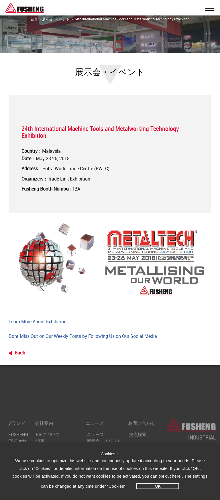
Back (20, 353)
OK (158, 486)
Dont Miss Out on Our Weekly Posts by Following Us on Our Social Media (83, 336)
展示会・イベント (56, 19)
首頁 (34, 19)
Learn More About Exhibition (37, 321)
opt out (164, 476)
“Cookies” (43, 468)
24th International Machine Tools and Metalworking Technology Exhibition (132, 19)
